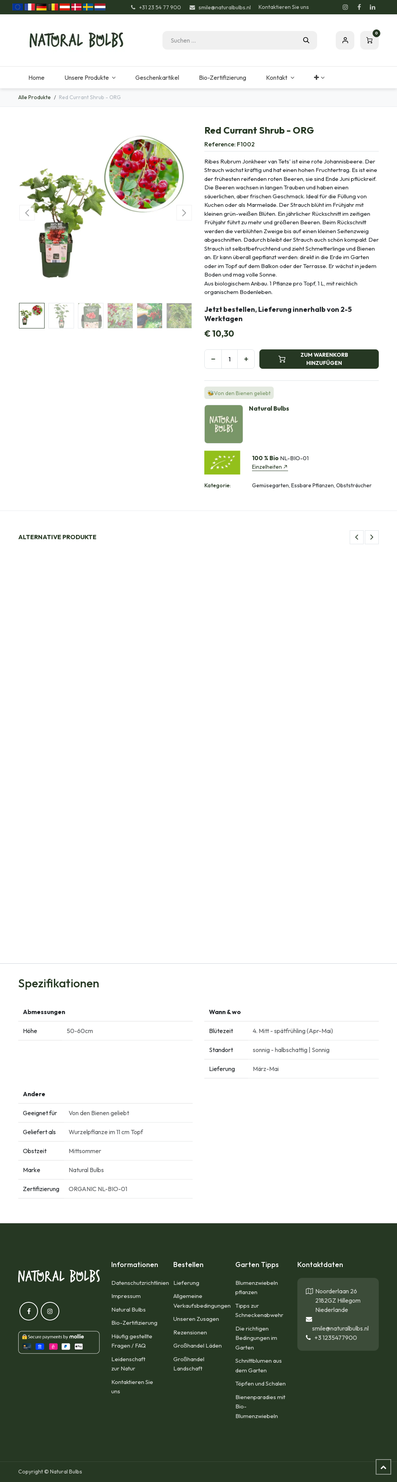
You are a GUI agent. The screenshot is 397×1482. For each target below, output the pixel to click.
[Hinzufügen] (246, 359)
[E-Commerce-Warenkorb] (369, 40)
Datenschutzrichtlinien (140, 1282)
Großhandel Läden (197, 1345)
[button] (27, 212)
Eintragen (345, 40)
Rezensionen (190, 1332)
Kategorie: (217, 485)
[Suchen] (306, 40)
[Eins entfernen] (213, 359)
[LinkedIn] (372, 7)
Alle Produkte (34, 97)
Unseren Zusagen (196, 1318)
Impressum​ (126, 1296)
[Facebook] (359, 7)
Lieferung (186, 1282)
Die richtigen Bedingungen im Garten (256, 1338)
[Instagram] (345, 7)
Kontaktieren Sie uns (284, 6)
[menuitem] (36, 77)
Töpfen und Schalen (260, 1383)
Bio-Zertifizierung (134, 1322)
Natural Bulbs (128, 1309)
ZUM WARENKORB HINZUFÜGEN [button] (313, 358)
